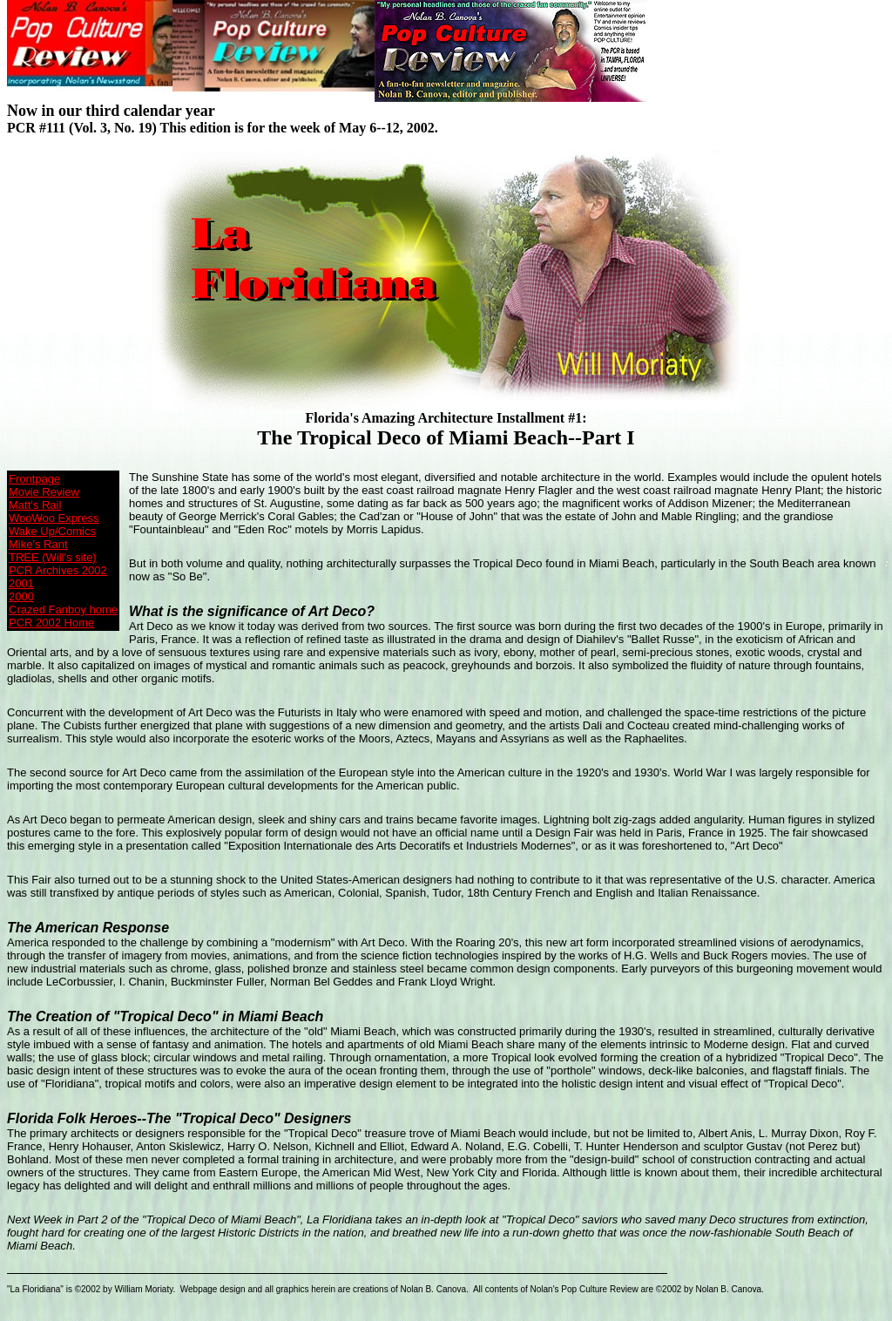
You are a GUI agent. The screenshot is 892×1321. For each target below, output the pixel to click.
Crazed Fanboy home (63, 609)
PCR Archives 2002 (58, 570)
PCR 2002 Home (51, 622)
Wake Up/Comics (52, 531)
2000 (21, 596)
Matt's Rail (35, 504)
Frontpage (34, 478)
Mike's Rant (38, 544)
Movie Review (44, 491)
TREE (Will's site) (53, 557)
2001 (21, 583)
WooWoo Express (54, 518)
